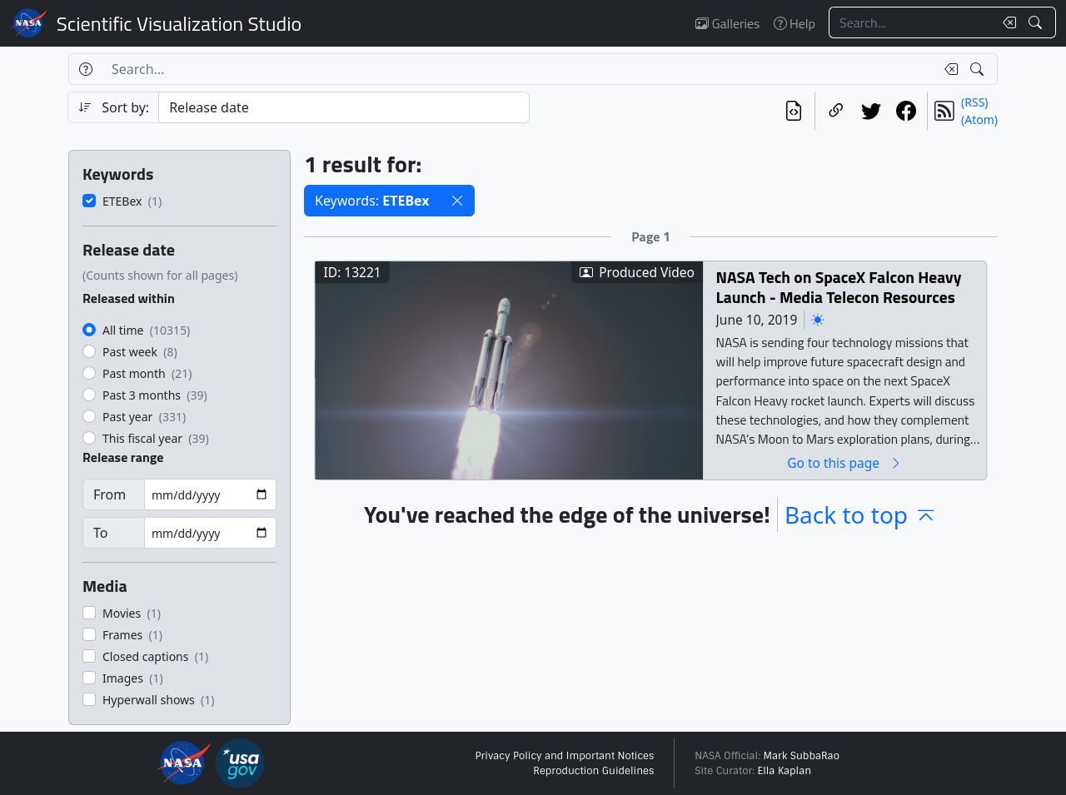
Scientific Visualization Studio (179, 23)
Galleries (727, 23)
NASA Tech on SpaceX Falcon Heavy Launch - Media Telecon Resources (839, 286)
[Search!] (1037, 22)
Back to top (861, 514)
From (109, 494)
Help (794, 23)
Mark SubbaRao (801, 756)
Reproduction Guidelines (593, 771)
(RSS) (974, 102)
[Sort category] (344, 107)
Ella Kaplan (785, 771)
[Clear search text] (1006, 22)
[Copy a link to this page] (836, 111)
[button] (457, 200)
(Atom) (979, 119)
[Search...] (911, 22)
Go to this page (844, 462)
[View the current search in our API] (794, 111)
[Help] (85, 69)
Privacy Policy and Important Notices (564, 756)
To (100, 533)
